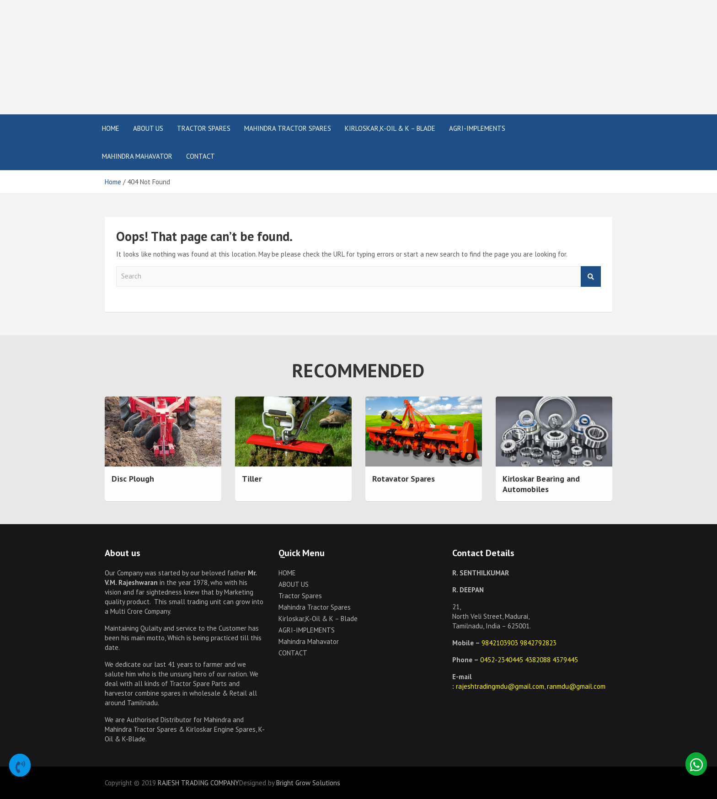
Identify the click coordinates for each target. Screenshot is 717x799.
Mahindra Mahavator (137, 156)
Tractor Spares (203, 128)
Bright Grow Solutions (308, 782)
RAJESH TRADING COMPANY (198, 782)
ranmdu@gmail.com (576, 686)
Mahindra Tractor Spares (287, 128)
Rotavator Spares (403, 478)
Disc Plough (133, 478)
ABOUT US (148, 128)
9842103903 (501, 642)
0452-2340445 (502, 659)
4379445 (565, 659)
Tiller (252, 478)
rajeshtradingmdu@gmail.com (500, 686)
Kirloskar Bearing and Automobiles (541, 483)
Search (591, 276)
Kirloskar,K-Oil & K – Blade (390, 128)
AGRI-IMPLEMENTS (477, 128)
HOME (110, 128)
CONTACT (200, 156)
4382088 (538, 659)
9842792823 (538, 642)
